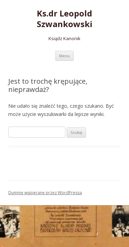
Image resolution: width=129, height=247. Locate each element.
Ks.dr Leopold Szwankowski (65, 19)
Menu (64, 55)
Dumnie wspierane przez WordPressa (45, 193)
